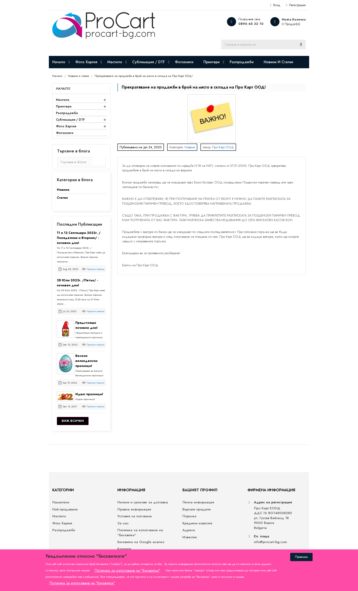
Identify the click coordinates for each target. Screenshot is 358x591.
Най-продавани (65, 509)
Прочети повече (96, 269)
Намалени (60, 502)
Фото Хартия (66, 126)
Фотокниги (64, 133)
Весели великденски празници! (86, 360)
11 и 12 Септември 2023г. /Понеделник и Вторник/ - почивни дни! (79, 237)
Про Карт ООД (223, 147)
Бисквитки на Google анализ (140, 542)
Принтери (63, 106)
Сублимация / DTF (70, 119)
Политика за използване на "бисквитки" (140, 532)
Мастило (62, 99)
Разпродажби (67, 113)
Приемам (301, 556)
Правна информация (134, 509)
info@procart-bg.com (270, 542)
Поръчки (189, 516)
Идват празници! (89, 394)
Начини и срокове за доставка (142, 502)
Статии (62, 197)
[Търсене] (263, 44)
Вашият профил (199, 490)
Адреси (188, 530)
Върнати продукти (196, 509)
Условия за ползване (134, 516)
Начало (63, 88)
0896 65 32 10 (250, 23)
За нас (123, 523)
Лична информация (198, 502)
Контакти (124, 549)
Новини (63, 189)
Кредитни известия (197, 523)
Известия (189, 537)
